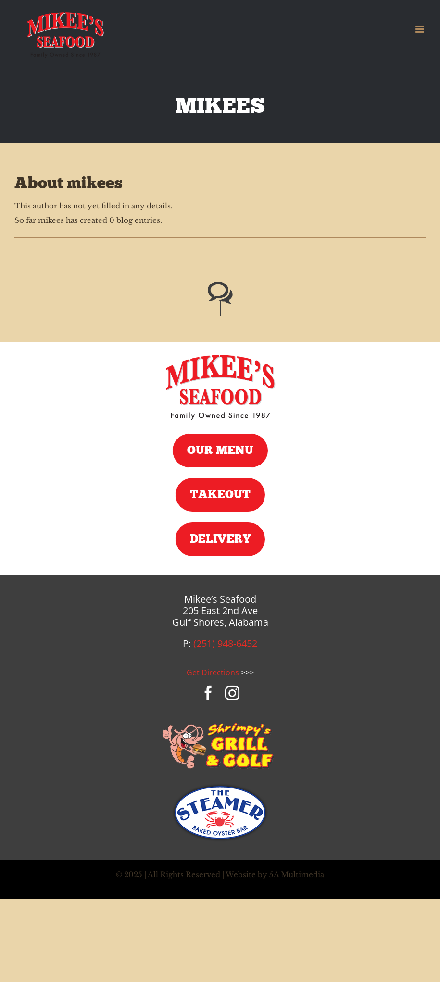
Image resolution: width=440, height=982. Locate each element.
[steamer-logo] (220, 786)
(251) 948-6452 (225, 643)
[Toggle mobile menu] (420, 29)
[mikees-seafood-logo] (220, 355)
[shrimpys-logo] (220, 723)
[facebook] (208, 693)
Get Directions (213, 672)
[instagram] (232, 693)
